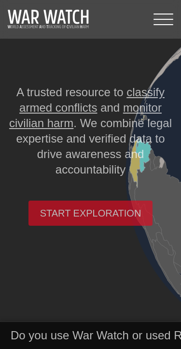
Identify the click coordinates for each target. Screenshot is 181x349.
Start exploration (90, 213)
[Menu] (163, 19)
